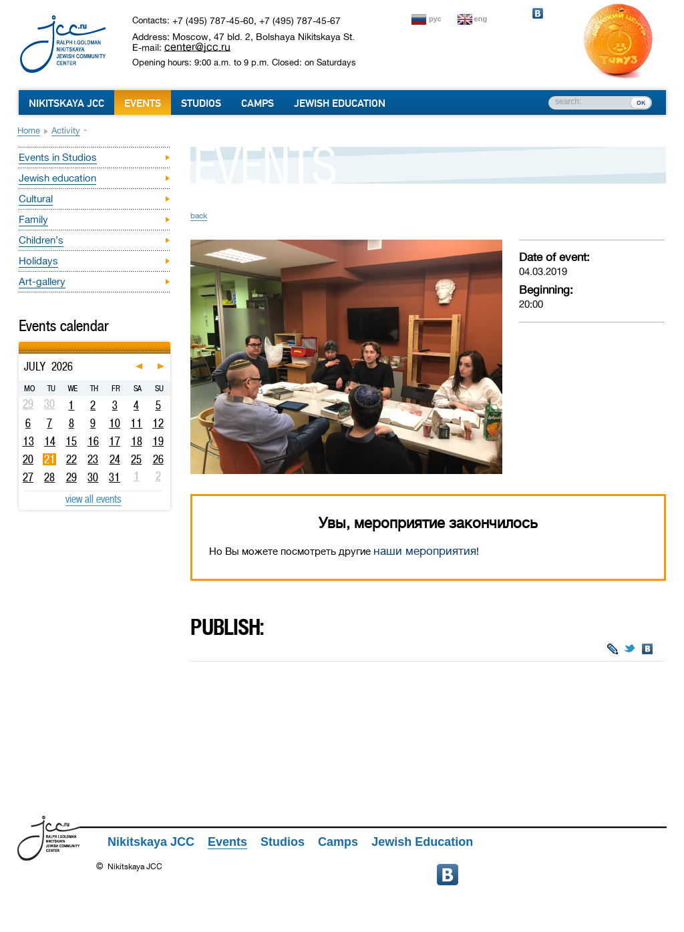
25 (136, 459)
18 (136, 441)
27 (28, 477)
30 (93, 477)
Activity (65, 131)
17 (114, 441)
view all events (93, 498)
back (198, 215)
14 (49, 441)
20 (28, 459)
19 (158, 441)
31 (114, 477)
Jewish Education (339, 103)
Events (142, 103)
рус (435, 19)
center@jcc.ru (197, 46)
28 (49, 477)
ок (641, 102)
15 (71, 441)
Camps (257, 103)
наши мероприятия (424, 551)
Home (28, 131)
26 (158, 459)
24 (115, 459)
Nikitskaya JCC (66, 103)
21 (49, 459)
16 (93, 441)
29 (71, 477)
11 (136, 423)
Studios (201, 103)
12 (158, 423)
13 (28, 441)
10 (114, 423)
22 (71, 459)
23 (93, 459)
